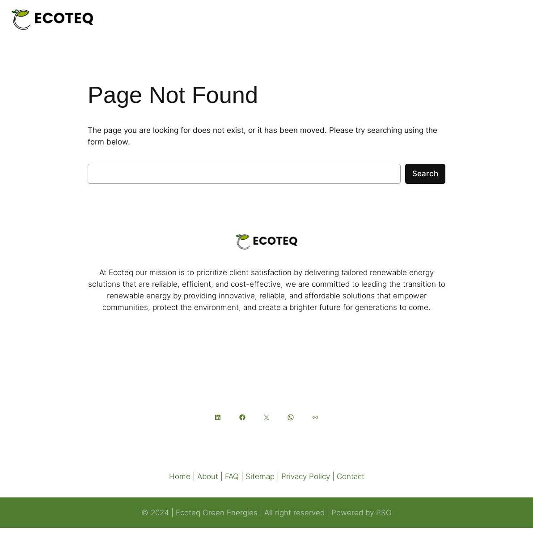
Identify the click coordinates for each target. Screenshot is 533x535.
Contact (350, 476)
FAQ (232, 476)
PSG (384, 512)
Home (179, 476)
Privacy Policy (305, 476)
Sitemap (260, 476)
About (207, 476)
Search (425, 173)
